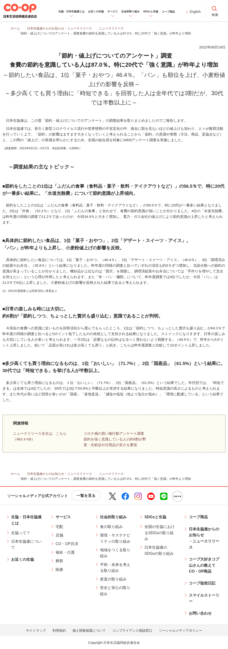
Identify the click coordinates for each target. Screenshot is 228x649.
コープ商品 (198, 517)
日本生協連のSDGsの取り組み (159, 550)
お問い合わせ (200, 613)
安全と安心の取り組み (115, 591)
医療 (59, 570)
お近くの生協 (22, 559)
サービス (63, 517)
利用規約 (59, 630)
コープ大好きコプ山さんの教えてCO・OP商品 (204, 565)
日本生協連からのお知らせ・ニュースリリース (204, 538)
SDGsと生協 (155, 517)
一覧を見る (85, 496)
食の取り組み (111, 527)
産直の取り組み (113, 579)
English (195, 12)
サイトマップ (36, 630)
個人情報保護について (89, 630)
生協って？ (20, 533)
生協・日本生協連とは (26, 520)
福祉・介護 (65, 552)
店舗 (59, 535)
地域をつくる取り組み (115, 553)
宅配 (59, 527)
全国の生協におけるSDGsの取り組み (159, 533)
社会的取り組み (113, 517)
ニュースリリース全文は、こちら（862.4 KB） (39, 436)
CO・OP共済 (67, 544)
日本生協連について (26, 544)
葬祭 (59, 561)
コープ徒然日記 (202, 583)
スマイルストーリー (204, 598)
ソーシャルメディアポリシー (180, 630)
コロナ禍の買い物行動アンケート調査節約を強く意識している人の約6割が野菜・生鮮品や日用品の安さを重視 (115, 439)
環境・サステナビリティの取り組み (115, 538)
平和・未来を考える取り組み (115, 568)
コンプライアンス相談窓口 (132, 630)
